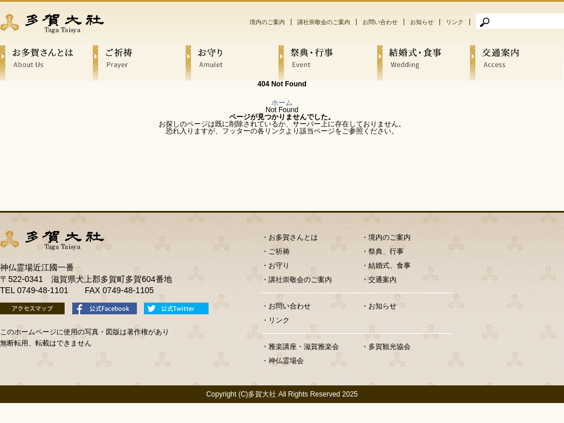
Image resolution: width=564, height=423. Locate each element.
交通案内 (382, 280)
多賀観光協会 (389, 347)
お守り (279, 265)
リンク (455, 22)
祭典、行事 (386, 251)
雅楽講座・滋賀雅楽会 (303, 347)
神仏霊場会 (286, 361)
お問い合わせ (380, 22)
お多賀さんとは (293, 237)
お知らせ (422, 22)
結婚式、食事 (389, 265)
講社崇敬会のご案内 (323, 22)
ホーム (282, 103)
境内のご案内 (267, 22)
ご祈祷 (279, 251)
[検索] (520, 21)
